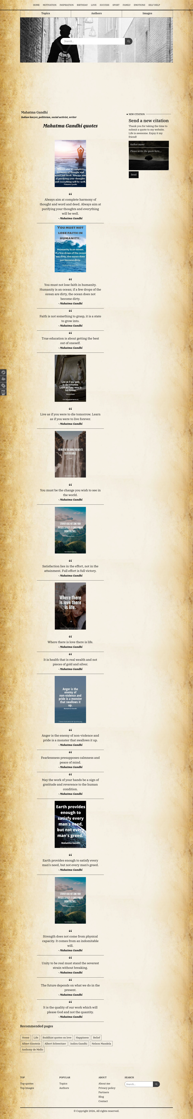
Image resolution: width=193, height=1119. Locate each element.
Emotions (139, 5)
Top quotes (26, 1083)
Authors (64, 1088)
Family (127, 5)
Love (93, 5)
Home (36, 5)
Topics (63, 1083)
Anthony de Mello (32, 1049)
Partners (104, 1092)
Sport (116, 5)
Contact (103, 1101)
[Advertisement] (96, 83)
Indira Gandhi (78, 1043)
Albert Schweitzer (55, 1043)
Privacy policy (107, 1088)
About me (104, 1083)
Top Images (27, 1088)
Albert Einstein (31, 1043)
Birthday (82, 5)
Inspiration (67, 5)
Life (36, 1037)
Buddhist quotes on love (57, 1037)
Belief (96, 1037)
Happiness (82, 1037)
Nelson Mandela (101, 1043)
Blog (101, 1096)
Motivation (49, 5)
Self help (154, 5)
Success (104, 5)
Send (134, 174)
